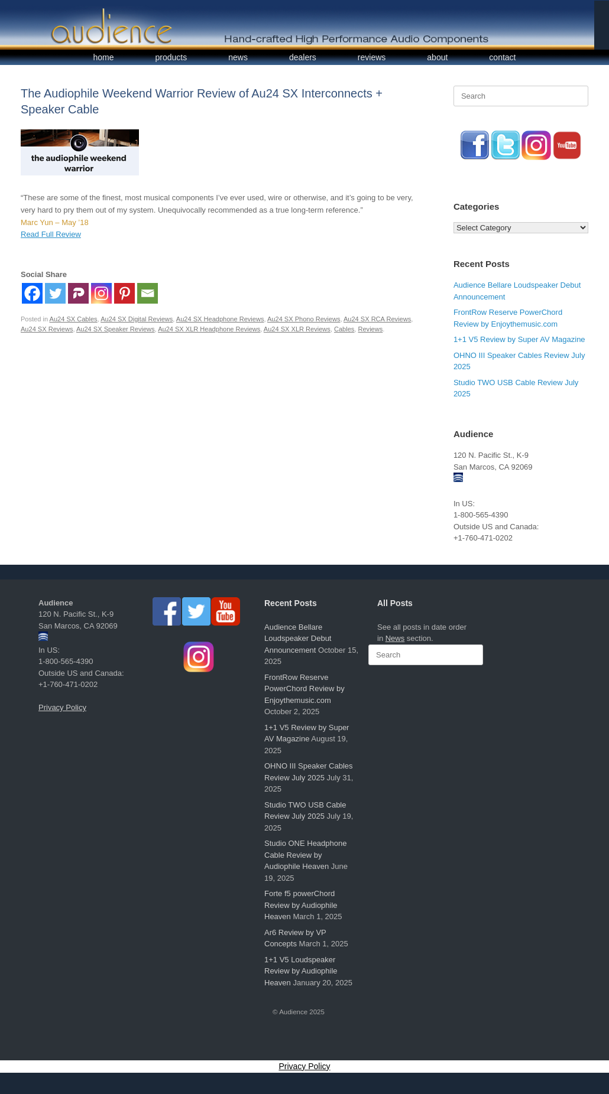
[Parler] (78, 293)
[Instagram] (101, 293)
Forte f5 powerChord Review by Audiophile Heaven (301, 905)
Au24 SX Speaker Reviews (115, 329)
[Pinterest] (124, 293)
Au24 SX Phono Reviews (303, 319)
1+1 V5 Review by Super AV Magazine (519, 339)
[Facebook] (32, 293)
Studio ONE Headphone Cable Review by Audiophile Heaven (305, 855)
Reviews (370, 329)
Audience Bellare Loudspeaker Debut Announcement (297, 639)
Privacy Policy (62, 707)
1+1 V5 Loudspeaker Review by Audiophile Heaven (301, 971)
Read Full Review (51, 234)
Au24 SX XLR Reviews (297, 329)
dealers (302, 57)
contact (502, 57)
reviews (372, 57)
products (171, 57)
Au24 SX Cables (74, 319)
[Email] (147, 293)
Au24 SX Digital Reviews (137, 319)
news (238, 57)
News (395, 638)
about (437, 57)
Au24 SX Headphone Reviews (220, 319)
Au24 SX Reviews (47, 329)
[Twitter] (55, 293)
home (103, 57)
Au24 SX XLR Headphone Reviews (209, 329)
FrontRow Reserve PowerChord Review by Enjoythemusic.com (304, 689)
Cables (344, 329)
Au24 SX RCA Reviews (377, 319)
